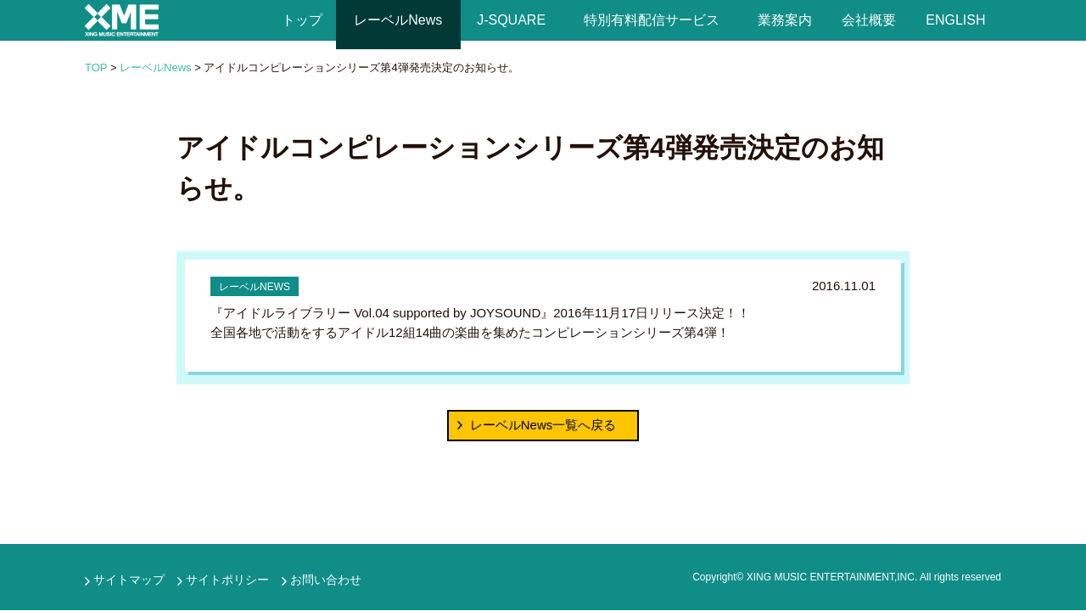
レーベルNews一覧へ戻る (543, 425)
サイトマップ (129, 579)
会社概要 (869, 20)
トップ (302, 20)
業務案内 (784, 20)
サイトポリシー (227, 579)
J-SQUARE (511, 20)
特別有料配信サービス (651, 20)
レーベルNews (399, 20)
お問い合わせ (325, 579)
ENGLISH (956, 20)
